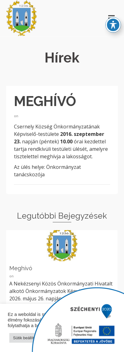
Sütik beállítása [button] (26, 338)
